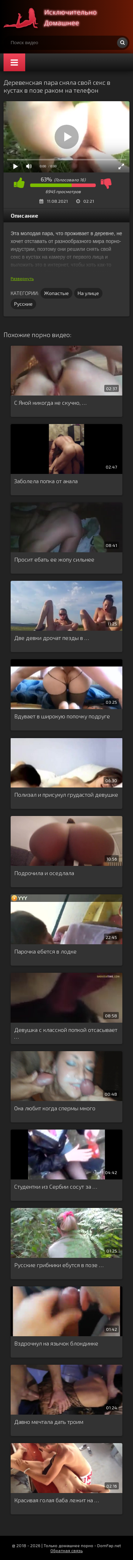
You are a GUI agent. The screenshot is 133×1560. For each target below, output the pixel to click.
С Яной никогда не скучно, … (50, 402)
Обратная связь (66, 1550)
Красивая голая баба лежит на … (56, 1500)
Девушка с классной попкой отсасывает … (65, 1033)
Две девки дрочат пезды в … (51, 637)
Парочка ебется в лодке (45, 951)
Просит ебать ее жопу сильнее (54, 559)
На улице (88, 293)
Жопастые (56, 293)
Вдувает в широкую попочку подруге (62, 716)
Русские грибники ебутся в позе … (59, 1264)
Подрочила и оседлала (44, 872)
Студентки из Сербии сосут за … (55, 1186)
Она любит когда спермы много (54, 1108)
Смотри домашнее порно (57, 18)
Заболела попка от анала (46, 480)
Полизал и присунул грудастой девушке (66, 794)
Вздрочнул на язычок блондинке (56, 1343)
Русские (23, 304)
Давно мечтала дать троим (48, 1421)
